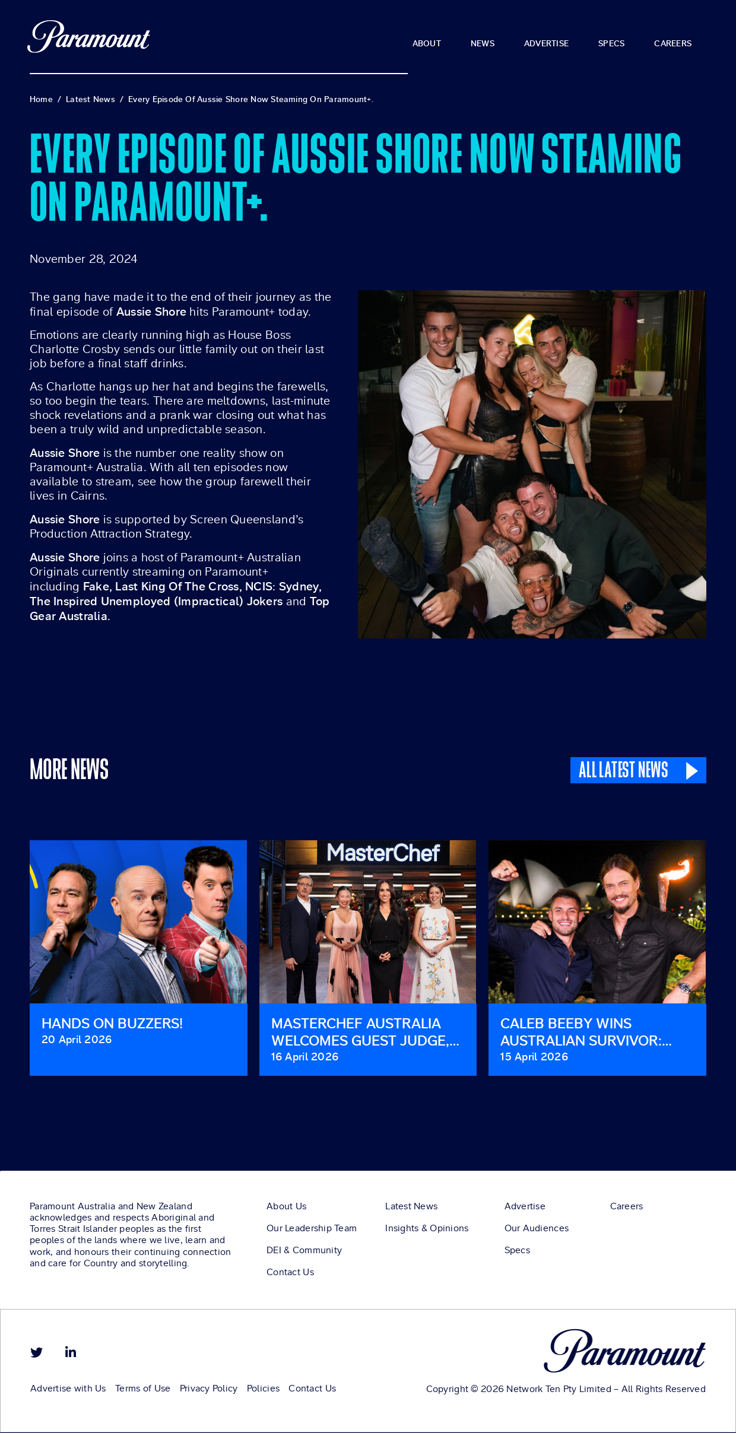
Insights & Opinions (426, 1231)
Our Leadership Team (312, 1231)
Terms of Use (142, 1390)
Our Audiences (537, 1231)
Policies (262, 1390)
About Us (286, 1209)
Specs (517, 1253)
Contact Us (290, 1275)
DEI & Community (304, 1253)
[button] (2, 969)
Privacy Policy (208, 1390)
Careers (626, 1209)
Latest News (411, 1209)
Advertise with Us (68, 1390)
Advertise (525, 1209)
